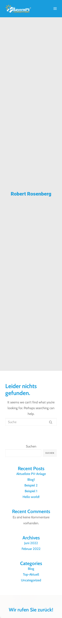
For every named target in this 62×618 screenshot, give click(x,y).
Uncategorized (31, 580)
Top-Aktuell (31, 574)
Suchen (31, 446)
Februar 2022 (31, 549)
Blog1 (31, 480)
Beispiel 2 (31, 485)
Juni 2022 (31, 543)
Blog (31, 569)
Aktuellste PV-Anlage (31, 474)
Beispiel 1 (31, 491)
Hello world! (31, 497)
